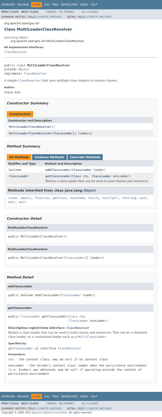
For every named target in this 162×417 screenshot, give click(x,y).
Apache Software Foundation (49, 412)
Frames (51, 11)
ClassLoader (63, 133)
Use (46, 4)
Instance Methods (49, 157)
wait (143, 198)
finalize (42, 198)
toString (129, 198)
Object (23, 69)
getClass (60, 198)
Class (76, 176)
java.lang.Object (16, 37)
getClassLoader (58, 176)
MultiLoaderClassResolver (30, 126)
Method (56, 16)
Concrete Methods (85, 157)
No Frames (66, 11)
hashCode (77, 198)
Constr (43, 16)
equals (26, 198)
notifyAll (111, 198)
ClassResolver (15, 52)
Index (84, 4)
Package (23, 4)
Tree (55, 4)
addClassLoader (58, 170)
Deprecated (69, 4)
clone (12, 198)
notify (93, 198)
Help (94, 4)
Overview (8, 4)
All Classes (90, 11)
